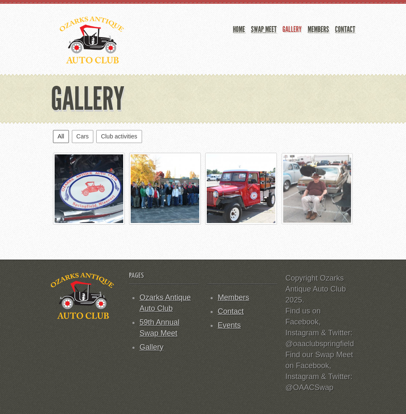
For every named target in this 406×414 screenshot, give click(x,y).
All (61, 136)
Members (318, 29)
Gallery (292, 29)
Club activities (119, 136)
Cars (82, 136)
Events (229, 325)
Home (239, 29)
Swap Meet (264, 29)
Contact (345, 29)
